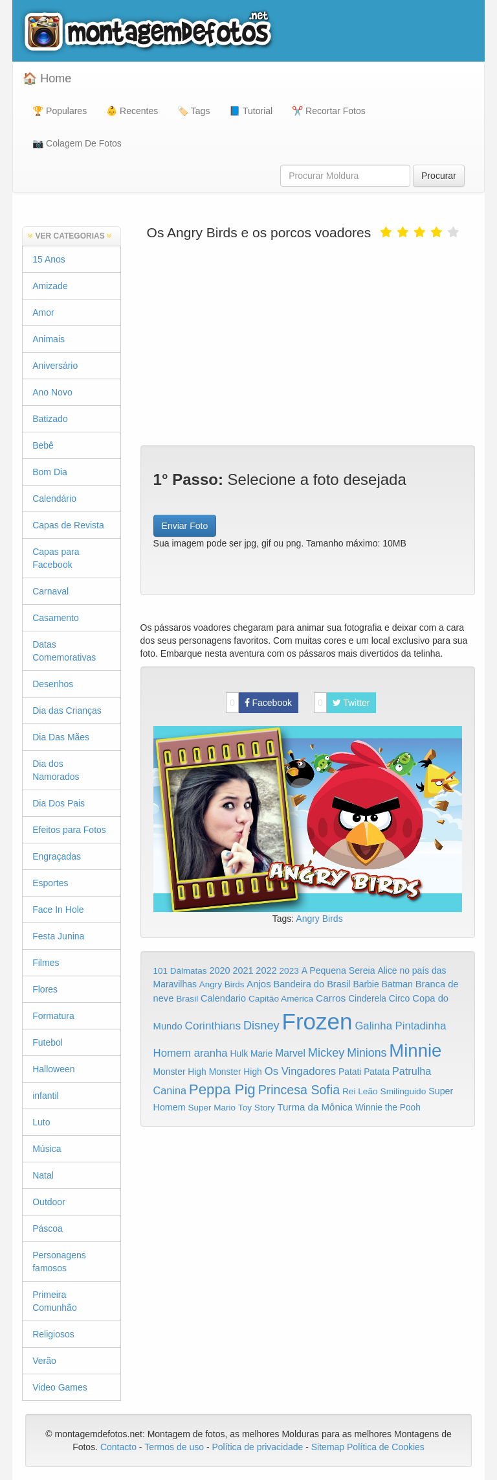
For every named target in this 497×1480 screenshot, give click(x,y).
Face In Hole (57, 909)
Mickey (326, 1052)
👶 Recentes (132, 111)
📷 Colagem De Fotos (77, 143)
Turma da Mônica (315, 1106)
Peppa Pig (222, 1089)
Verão (44, 1361)
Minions (366, 1052)
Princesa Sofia (299, 1090)
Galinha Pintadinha (400, 1026)
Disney (261, 1025)
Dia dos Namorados (55, 770)
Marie (261, 1054)
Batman (396, 984)
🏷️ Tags (193, 111)
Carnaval (50, 591)
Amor (43, 312)
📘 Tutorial (250, 111)
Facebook (259, 702)
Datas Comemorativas (64, 651)
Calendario (223, 998)
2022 (266, 970)
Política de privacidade (257, 1447)
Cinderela (367, 999)
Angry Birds (319, 918)
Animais (48, 339)
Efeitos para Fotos (69, 830)
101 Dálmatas (180, 971)
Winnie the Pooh (388, 1107)
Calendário (54, 498)
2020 (219, 970)
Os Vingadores (301, 1071)
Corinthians (213, 1026)
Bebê (43, 445)
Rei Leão (360, 1091)
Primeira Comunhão (54, 1301)
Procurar (438, 175)
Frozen (317, 1021)
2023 (289, 971)
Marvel (290, 1053)
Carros (331, 998)
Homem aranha (190, 1053)
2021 (242, 970)
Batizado (49, 419)
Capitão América (280, 999)
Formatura (53, 1016)
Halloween (53, 1069)
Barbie (366, 984)
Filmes (45, 962)
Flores (45, 989)
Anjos (259, 984)
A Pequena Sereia (338, 970)
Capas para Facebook (55, 558)
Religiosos (53, 1334)
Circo (399, 998)
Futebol (47, 1042)
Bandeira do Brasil (311, 984)
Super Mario (212, 1107)
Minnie (415, 1050)
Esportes (50, 883)
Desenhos (52, 684)
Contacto (119, 1447)
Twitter (342, 702)
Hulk (239, 1053)
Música (46, 1149)
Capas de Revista (68, 525)
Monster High (179, 1071)
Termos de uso (174, 1447)
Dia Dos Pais (58, 803)
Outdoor (48, 1202)
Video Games (59, 1387)
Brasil (187, 999)
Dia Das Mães (60, 737)
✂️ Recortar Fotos (328, 111)
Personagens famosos (59, 1261)
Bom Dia (49, 472)
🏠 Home (47, 78)
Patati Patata (364, 1072)
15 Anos (48, 259)
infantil (45, 1095)
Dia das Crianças (67, 710)
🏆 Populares (59, 111)
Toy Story (256, 1107)
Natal (43, 1175)
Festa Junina (58, 936)
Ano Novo (52, 392)
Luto (41, 1122)
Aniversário (55, 365)
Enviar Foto (185, 526)
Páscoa (47, 1228)
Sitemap (327, 1447)
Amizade (49, 286)
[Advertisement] (307, 341)
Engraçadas (56, 856)
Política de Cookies (386, 1447)
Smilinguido (403, 1091)
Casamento (55, 618)
